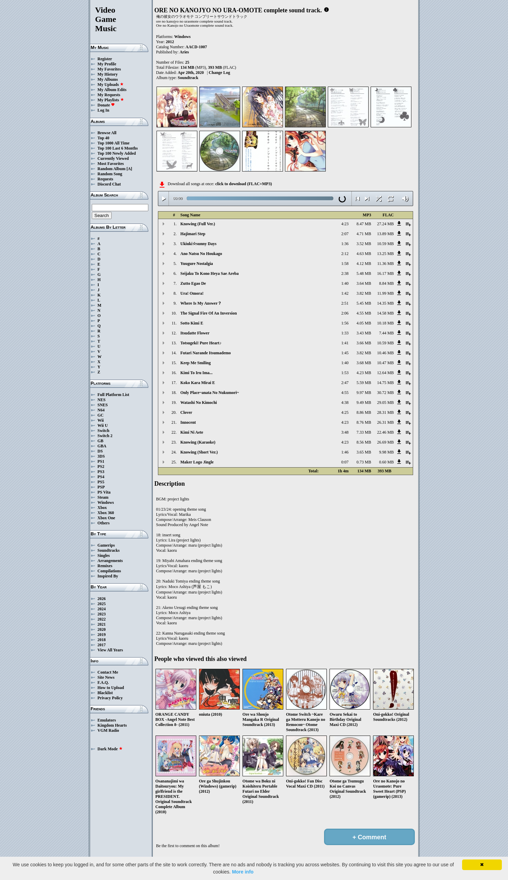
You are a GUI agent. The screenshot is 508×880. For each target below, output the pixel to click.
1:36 (344, 243)
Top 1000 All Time (113, 143)
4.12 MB (364, 263)
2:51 (344, 303)
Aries (184, 52)
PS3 (101, 471)
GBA (102, 446)
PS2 (101, 466)
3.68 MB (364, 362)
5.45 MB (364, 303)
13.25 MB (385, 253)
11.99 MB (385, 293)
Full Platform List (113, 394)
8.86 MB (364, 412)
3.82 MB (364, 293)
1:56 (344, 323)
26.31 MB (385, 422)
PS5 (101, 482)
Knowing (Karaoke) (198, 442)
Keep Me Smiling (196, 362)
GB (100, 440)
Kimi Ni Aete (192, 432)
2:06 (344, 313)
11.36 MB (385, 263)
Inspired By (108, 576)
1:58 (344, 263)
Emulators (107, 720)
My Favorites (109, 69)
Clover (187, 412)
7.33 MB (364, 432)
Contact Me (108, 672)
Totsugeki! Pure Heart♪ (201, 343)
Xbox (102, 507)
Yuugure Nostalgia (197, 263)
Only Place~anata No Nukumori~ (210, 392)
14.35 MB (385, 303)
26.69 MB (385, 442)
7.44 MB (386, 333)
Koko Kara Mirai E (198, 382)
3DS (101, 456)
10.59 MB (385, 243)
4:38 (344, 402)
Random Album (112, 168)
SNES (103, 405)
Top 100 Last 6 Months (118, 148)
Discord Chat (109, 184)
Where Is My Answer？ (201, 303)
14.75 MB (385, 382)
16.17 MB (385, 273)
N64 (101, 410)
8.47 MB (364, 223)
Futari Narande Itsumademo (206, 352)
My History (108, 74)
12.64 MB (385, 372)
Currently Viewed (113, 158)
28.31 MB (385, 412)
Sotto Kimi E (192, 323)
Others (104, 523)
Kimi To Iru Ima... (197, 372)
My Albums (108, 79)
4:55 (344, 392)
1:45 (344, 352)
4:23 (344, 223)
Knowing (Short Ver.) (199, 452)
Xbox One (106, 517)
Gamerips (106, 545)
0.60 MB (386, 462)
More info (242, 872)
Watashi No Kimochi (199, 402)
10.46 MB (385, 352)
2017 (102, 644)
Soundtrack (188, 77)
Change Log (219, 72)
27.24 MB (385, 223)
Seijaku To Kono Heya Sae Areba (210, 273)
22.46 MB (385, 432)
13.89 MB (385, 233)
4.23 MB (364, 372)
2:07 (344, 233)
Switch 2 (105, 435)
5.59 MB (364, 382)
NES (102, 399)
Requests (105, 179)
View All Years (110, 650)
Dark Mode (110, 749)
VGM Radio (108, 730)
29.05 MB (385, 402)
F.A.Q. (103, 682)
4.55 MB (364, 313)
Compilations (109, 571)
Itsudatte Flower (195, 333)
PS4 (101, 476)
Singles (104, 555)
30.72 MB (385, 392)
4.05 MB (364, 323)
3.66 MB (364, 343)
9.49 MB (364, 402)
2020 (102, 629)
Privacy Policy (110, 698)
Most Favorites (111, 163)
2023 (102, 614)
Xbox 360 (106, 512)
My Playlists (111, 100)
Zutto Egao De (193, 283)
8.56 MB (364, 442)
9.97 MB (364, 392)
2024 (102, 609)
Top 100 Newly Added (117, 153)
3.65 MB (364, 452)
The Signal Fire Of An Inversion (209, 313)
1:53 (344, 372)
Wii (101, 420)
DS (100, 451)
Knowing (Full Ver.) (198, 223)
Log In (103, 110)
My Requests (109, 94)
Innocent (188, 422)
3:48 (344, 432)
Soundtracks (109, 550)
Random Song (110, 173)
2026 (102, 598)
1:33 (344, 333)
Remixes (105, 565)
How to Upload (111, 687)
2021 (102, 624)
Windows (106, 502)
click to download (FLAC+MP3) (243, 183)
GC (101, 415)
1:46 (344, 452)
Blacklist (105, 692)
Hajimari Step (193, 233)
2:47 (344, 382)
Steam (103, 497)
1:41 (344, 343)
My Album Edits (112, 89)
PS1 (101, 461)
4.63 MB (364, 253)
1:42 (344, 293)
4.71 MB (364, 233)
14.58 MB (385, 313)
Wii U (103, 425)
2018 (102, 639)
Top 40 (104, 138)
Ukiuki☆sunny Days (198, 243)
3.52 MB (364, 243)
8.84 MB (386, 283)
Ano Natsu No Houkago (201, 253)
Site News (106, 677)
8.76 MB (364, 422)
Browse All (107, 132)
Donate (106, 105)
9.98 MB (386, 452)
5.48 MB (364, 273)
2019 (102, 634)
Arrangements (110, 560)
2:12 (344, 253)
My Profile (107, 64)
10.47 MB (385, 362)
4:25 (344, 412)
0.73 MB (364, 462)
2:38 (344, 273)
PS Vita (104, 492)
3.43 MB (364, 333)
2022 (102, 619)
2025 (102, 603)
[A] (129, 168)
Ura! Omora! (192, 293)
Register (105, 58)
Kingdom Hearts (112, 725)
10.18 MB (385, 323)
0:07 (344, 462)
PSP (101, 487)
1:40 (344, 283)
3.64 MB (364, 283)
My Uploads (111, 84)
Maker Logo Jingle (197, 462)
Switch (104, 430)
